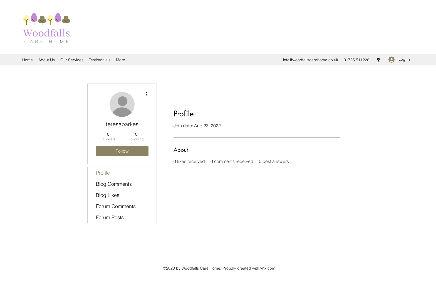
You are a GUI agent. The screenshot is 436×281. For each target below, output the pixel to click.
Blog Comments (114, 184)
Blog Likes (107, 195)
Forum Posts (110, 217)
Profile (103, 173)
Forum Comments (116, 206)
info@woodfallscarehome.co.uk (310, 59)
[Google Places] (378, 60)
